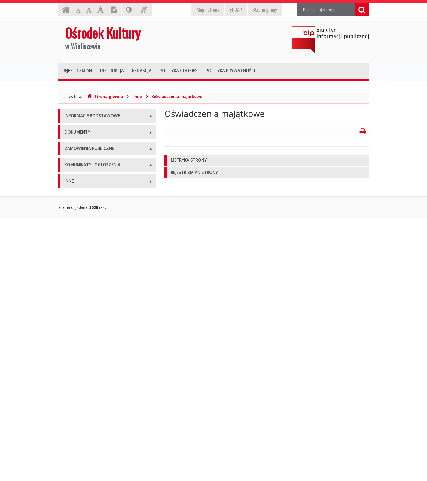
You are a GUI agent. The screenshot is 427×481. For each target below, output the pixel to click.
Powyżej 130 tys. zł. (82, 296)
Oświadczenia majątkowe (177, 96)
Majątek (72, 407)
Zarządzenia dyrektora (84, 255)
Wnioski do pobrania (82, 243)
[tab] (266, 160)
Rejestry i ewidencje (82, 432)
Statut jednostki (78, 218)
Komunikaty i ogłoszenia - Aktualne (96, 354)
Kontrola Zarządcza (82, 444)
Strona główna (105, 96)
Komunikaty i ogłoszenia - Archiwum (97, 367)
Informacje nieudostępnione (89, 395)
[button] (266, 160)
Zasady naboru (78, 267)
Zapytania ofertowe (82, 308)
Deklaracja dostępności (85, 190)
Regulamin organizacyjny (86, 231)
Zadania (72, 177)
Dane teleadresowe (82, 128)
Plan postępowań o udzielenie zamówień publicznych (101, 323)
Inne (137, 96)
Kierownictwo (77, 165)
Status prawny (77, 141)
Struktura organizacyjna (85, 153)
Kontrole (72, 420)
